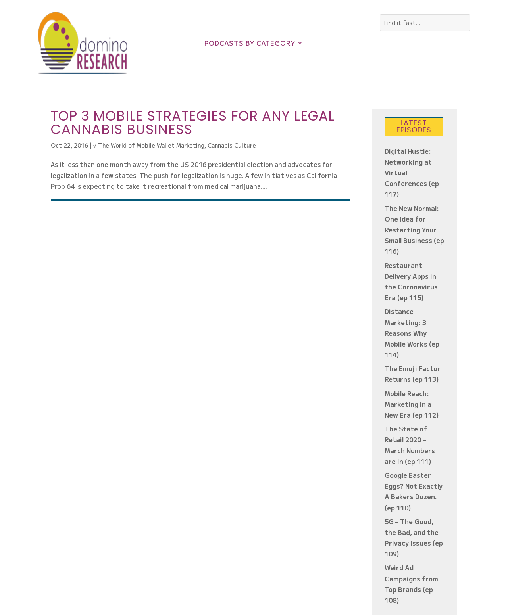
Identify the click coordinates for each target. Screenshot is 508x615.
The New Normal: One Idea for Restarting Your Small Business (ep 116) (414, 229)
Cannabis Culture (232, 145)
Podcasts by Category (249, 44)
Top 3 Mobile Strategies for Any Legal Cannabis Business (193, 122)
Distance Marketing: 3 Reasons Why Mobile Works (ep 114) (412, 333)
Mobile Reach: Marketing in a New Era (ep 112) (412, 404)
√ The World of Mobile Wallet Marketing (148, 145)
